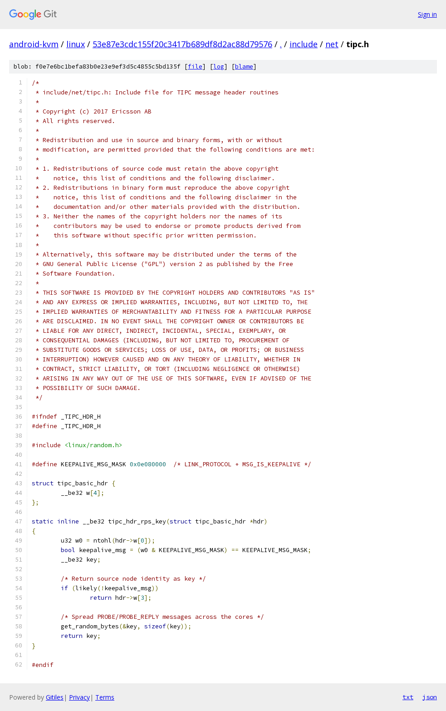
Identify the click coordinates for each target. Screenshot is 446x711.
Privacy (79, 697)
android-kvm (34, 44)
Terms (104, 697)
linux (75, 44)
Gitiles (55, 697)
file (195, 66)
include (303, 44)
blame (244, 66)
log (218, 66)
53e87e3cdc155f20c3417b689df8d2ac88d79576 (182, 44)
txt (407, 697)
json (429, 697)
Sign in (427, 14)
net (331, 44)
